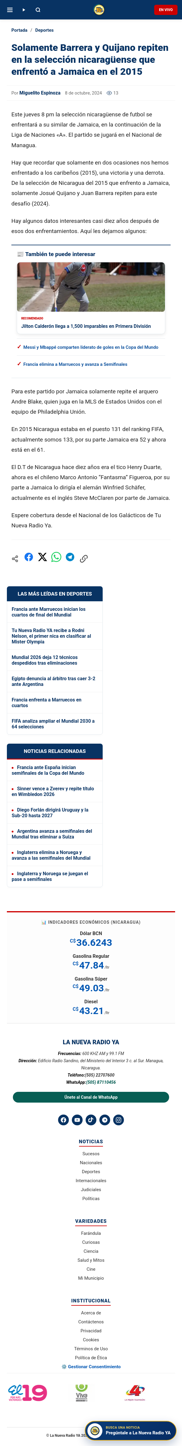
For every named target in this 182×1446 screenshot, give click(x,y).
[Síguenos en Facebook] (63, 1120)
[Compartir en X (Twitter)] (42, 558)
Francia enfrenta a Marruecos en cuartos (46, 702)
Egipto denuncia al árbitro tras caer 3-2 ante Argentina (53, 681)
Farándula (91, 1233)
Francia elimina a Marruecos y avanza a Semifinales (75, 364)
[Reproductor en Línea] (24, 10)
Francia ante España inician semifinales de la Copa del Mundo (48, 770)
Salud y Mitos (91, 1260)
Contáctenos (91, 1322)
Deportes (44, 30)
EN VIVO (166, 10)
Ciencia (91, 1251)
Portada (19, 30)
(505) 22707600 (100, 1075)
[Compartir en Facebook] (29, 558)
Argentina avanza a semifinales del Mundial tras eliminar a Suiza (52, 834)
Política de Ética (91, 1357)
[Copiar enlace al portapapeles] (84, 559)
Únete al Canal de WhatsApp (91, 1097)
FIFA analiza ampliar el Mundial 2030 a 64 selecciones (53, 724)
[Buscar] (38, 10)
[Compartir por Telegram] (70, 558)
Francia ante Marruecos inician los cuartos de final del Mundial (49, 612)
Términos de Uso (91, 1348)
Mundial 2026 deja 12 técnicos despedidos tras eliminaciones (45, 660)
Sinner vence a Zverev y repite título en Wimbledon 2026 (53, 791)
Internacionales (91, 1180)
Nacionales (91, 1162)
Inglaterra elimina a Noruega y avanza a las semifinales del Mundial (51, 855)
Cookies (91, 1340)
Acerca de (91, 1313)
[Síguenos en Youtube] (77, 1120)
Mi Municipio (91, 1278)
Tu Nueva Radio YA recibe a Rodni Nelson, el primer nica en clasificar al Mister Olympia (51, 636)
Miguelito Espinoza (39, 93)
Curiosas (91, 1242)
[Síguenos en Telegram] (104, 1120)
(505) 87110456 (101, 1082)
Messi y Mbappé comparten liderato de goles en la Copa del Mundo (90, 347)
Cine (91, 1269)
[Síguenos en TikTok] (91, 1120)
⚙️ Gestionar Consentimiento (91, 1366)
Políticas (91, 1198)
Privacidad (91, 1331)
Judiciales (91, 1189)
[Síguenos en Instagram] (118, 1120)
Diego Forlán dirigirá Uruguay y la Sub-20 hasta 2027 (50, 812)
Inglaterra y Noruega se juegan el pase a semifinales (50, 876)
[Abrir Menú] (9, 9)
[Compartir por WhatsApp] (56, 558)
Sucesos (90, 1153)
